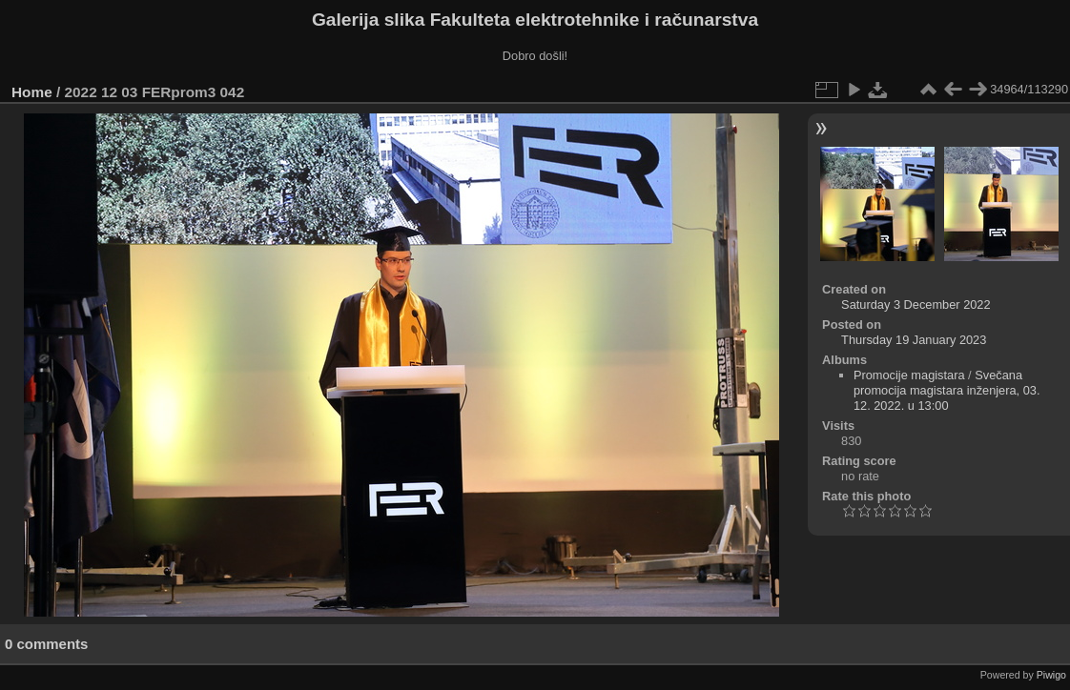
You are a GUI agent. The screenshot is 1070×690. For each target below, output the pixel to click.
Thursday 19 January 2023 (913, 340)
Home (31, 92)
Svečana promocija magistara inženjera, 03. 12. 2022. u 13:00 (947, 390)
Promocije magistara (909, 375)
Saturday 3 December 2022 (916, 304)
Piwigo (1051, 674)
